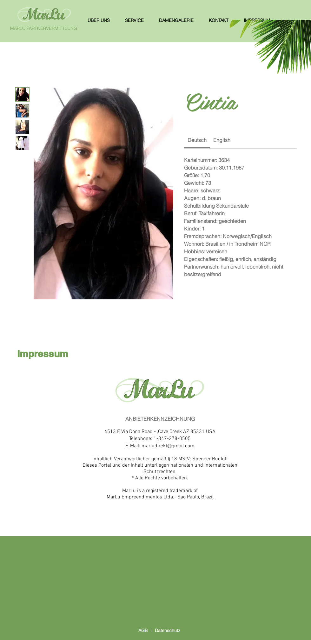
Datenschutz (167, 630)
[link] (197, 140)
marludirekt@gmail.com (168, 446)
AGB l (146, 630)
